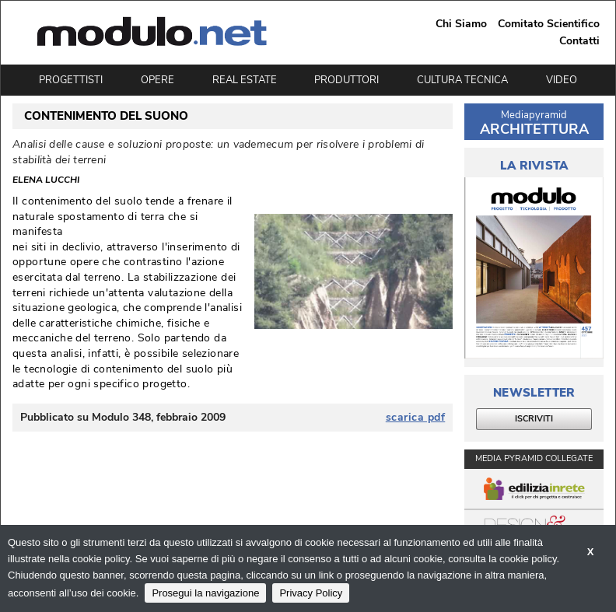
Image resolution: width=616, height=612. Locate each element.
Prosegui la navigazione (205, 593)
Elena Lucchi (45, 180)
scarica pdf (416, 417)
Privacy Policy (310, 593)
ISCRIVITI (534, 419)
